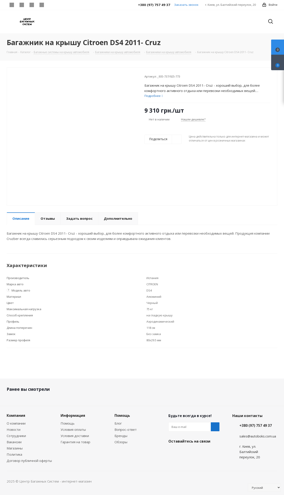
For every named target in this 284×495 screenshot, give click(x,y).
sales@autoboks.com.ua (257, 436)
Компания (16, 415)
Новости (13, 429)
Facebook (12, 5)
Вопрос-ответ (125, 429)
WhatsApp (42, 5)
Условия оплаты (73, 429)
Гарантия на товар (75, 442)
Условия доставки (75, 435)
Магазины (15, 448)
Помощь (68, 423)
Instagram (22, 5)
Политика (14, 454)
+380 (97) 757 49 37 (255, 425)
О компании (16, 423)
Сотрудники (16, 435)
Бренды (120, 435)
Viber (32, 5)
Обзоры (120, 442)
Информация (73, 415)
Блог (118, 423)
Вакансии (14, 442)
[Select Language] (264, 487)
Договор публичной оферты (29, 460)
